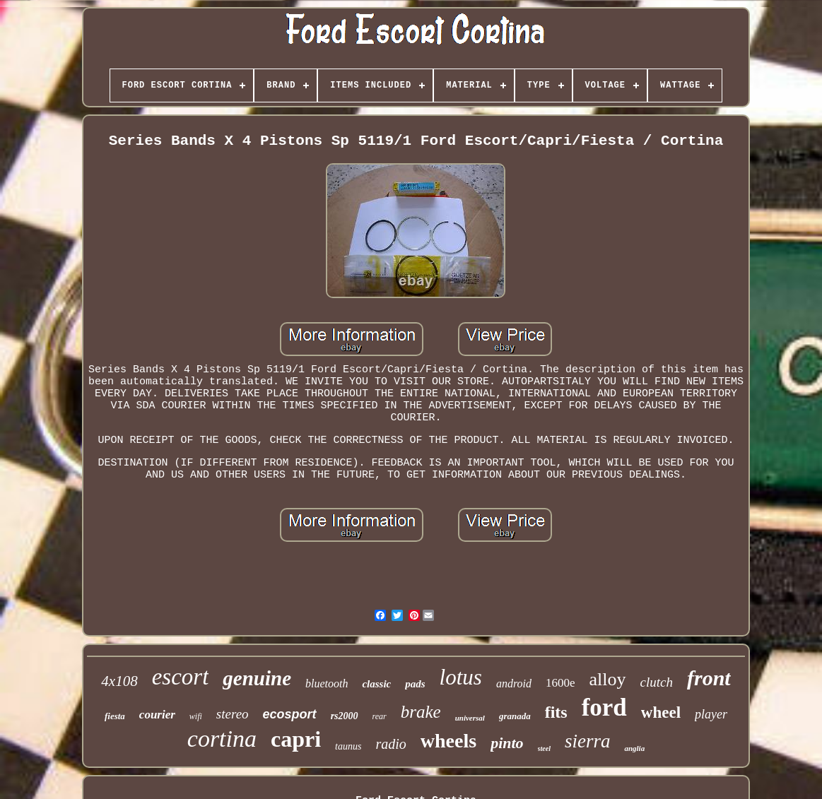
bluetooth (326, 683)
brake (421, 711)
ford (604, 707)
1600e (560, 682)
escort (180, 676)
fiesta (115, 716)
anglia (634, 748)
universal (470, 718)
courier (157, 714)
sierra (588, 741)
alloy (607, 679)
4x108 (119, 681)
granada (515, 716)
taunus (348, 746)
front (709, 677)
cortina (222, 739)
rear (379, 716)
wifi (195, 716)
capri (296, 739)
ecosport (290, 714)
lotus (461, 677)
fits (556, 712)
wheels (448, 741)
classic (376, 683)
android (514, 683)
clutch (656, 682)
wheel (661, 712)
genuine (257, 678)
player (711, 714)
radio (390, 744)
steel (544, 748)
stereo (232, 713)
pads (415, 683)
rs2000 (344, 716)
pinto (507, 743)
